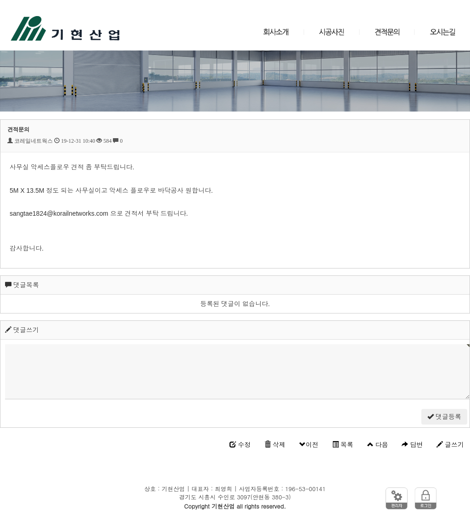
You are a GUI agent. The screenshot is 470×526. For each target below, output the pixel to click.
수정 (240, 444)
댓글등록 (444, 416)
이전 (309, 444)
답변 (412, 444)
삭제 (274, 444)
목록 (342, 444)
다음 (377, 444)
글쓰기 (450, 444)
